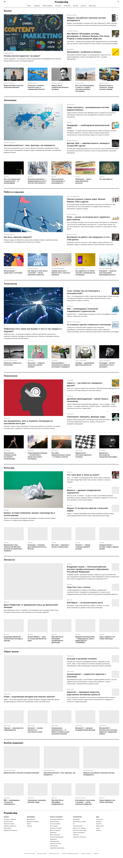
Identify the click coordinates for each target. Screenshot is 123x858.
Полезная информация (56, 837)
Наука (98, 828)
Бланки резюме (54, 821)
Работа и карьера (47, 5)
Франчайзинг (7, 828)
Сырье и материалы (79, 832)
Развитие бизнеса (9, 823)
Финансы (29, 826)
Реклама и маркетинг (10, 826)
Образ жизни (92, 5)
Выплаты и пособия (55, 828)
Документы (53, 832)
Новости (98, 830)
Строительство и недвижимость (80, 830)
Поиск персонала (55, 834)
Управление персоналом (57, 848)
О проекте (96, 853)
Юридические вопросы (10, 830)
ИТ (74, 823)
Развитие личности (55, 843)
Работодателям (54, 841)
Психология (67, 5)
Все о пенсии (54, 826)
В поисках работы (55, 823)
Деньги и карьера (55, 830)
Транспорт (76, 834)
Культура (75, 5)
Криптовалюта (31, 819)
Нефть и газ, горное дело (80, 828)
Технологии (58, 5)
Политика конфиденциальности (70, 853)
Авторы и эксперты (86, 853)
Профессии (53, 839)
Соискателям (54, 845)
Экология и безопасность (80, 837)
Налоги (29, 823)
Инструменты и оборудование (80, 821)
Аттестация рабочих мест (57, 819)
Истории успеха (8, 821)
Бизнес (29, 5)
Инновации (76, 819)
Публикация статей (54, 853)
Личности (83, 5)
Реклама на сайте (42, 853)
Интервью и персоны (10, 819)
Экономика (37, 5)
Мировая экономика (33, 821)
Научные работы (78, 826)
